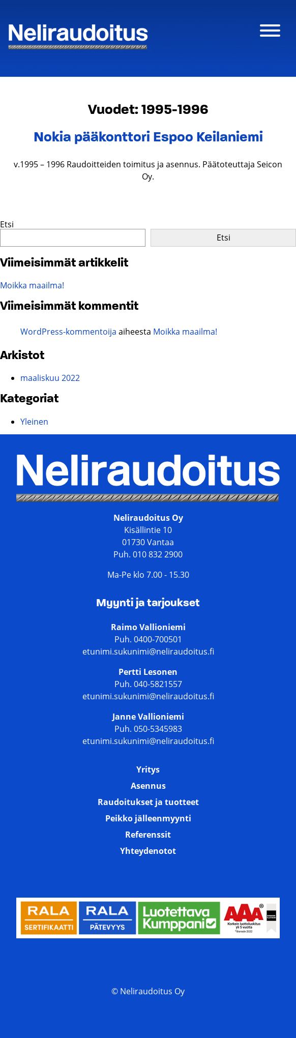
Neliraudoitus (34, 51)
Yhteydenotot (148, 850)
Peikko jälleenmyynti (148, 818)
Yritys (148, 769)
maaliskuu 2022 (50, 377)
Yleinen (34, 421)
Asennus (148, 785)
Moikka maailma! (32, 285)
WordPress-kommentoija (68, 331)
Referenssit (148, 834)
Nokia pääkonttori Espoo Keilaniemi (148, 138)
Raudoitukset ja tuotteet (148, 802)
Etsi (7, 224)
